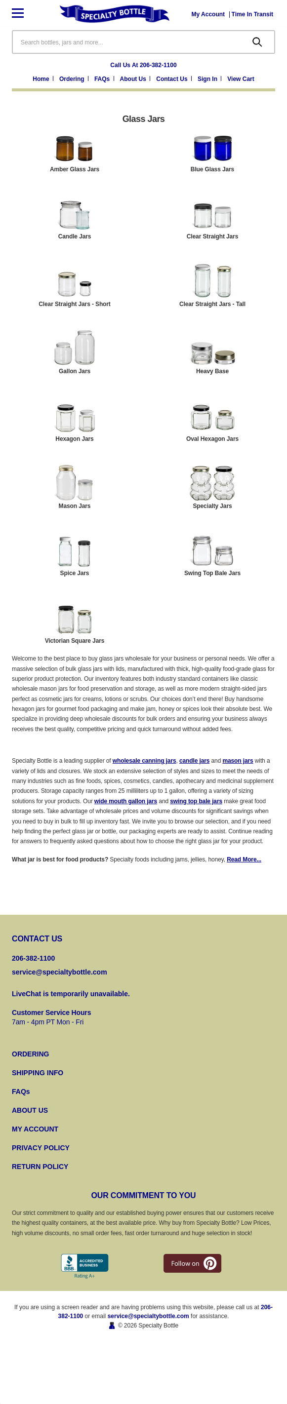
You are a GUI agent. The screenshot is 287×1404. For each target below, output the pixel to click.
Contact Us (172, 79)
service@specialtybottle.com (59, 972)
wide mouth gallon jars (125, 801)
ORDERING (30, 1054)
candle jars (194, 760)
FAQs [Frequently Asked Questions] (103, 79)
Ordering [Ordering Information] (72, 79)
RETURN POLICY (40, 1166)
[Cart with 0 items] (240, 79)
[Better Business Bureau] (85, 1266)
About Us (134, 79)
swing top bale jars (196, 801)
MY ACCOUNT (35, 1129)
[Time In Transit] (252, 14)
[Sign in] (210, 79)
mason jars (237, 760)
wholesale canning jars (144, 760)
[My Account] (208, 14)
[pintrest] (192, 1263)
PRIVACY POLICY (41, 1148)
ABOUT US (30, 1110)
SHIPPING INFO (37, 1073)
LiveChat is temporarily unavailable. (71, 994)
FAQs (21, 1091)
